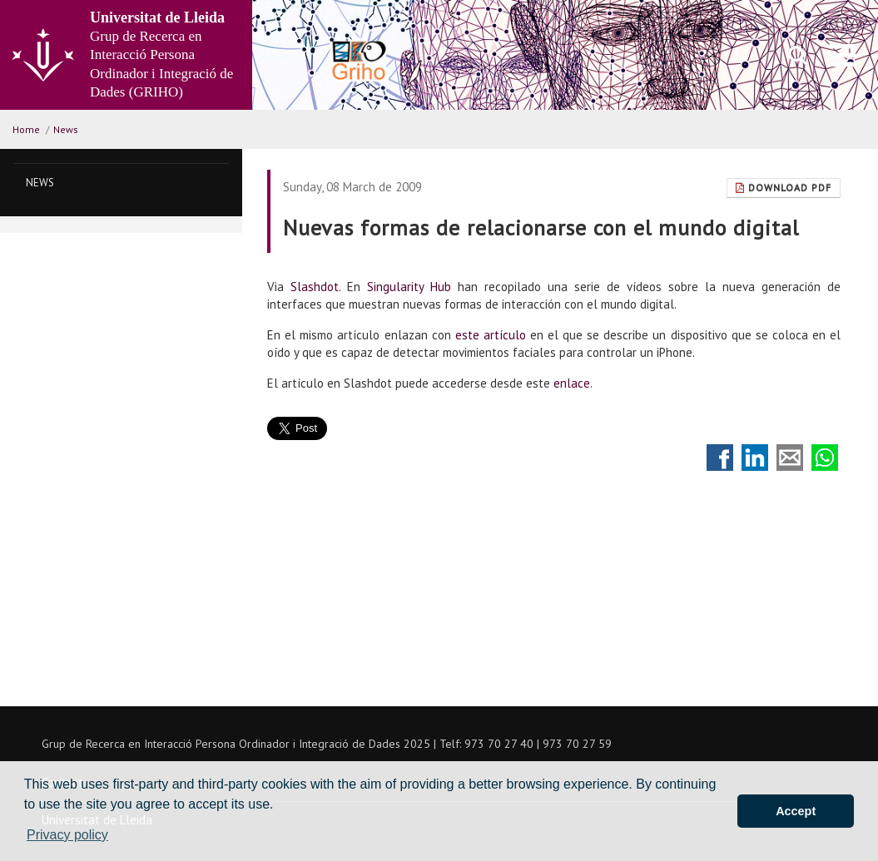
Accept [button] (796, 811)
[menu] (843, 55)
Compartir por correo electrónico (789, 457)
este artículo (490, 335)
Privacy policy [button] (67, 835)
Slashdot (314, 286)
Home (26, 129)
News (65, 129)
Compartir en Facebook (720, 457)
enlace (571, 383)
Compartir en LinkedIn (755, 457)
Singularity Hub (409, 286)
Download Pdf (783, 187)
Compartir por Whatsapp (824, 457)
